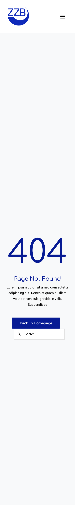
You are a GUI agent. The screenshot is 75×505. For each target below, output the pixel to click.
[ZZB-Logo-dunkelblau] (18, 6)
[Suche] (19, 334)
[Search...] (39, 334)
